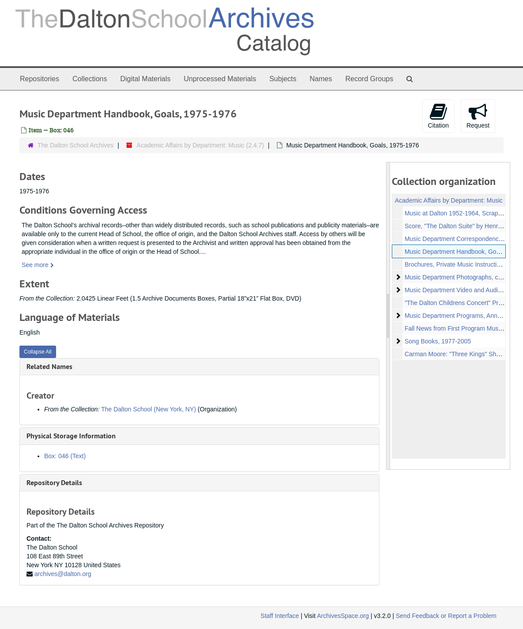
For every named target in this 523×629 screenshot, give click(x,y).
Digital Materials (145, 79)
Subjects (282, 79)
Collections (89, 79)
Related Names (49, 366)
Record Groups (369, 79)
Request (477, 115)
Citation (438, 115)
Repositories (39, 79)
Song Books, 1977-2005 (437, 341)
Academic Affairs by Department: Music (449, 200)
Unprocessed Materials (220, 79)
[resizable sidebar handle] (388, 315)
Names (321, 79)
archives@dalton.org (62, 573)
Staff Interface (280, 615)
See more (38, 264)
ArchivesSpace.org (343, 615)
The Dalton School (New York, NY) (148, 409)
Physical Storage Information (71, 436)
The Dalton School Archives (76, 145)
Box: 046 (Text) (65, 456)
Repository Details (54, 482)
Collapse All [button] (38, 352)
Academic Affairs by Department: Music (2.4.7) (200, 145)
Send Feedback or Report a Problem (446, 615)
